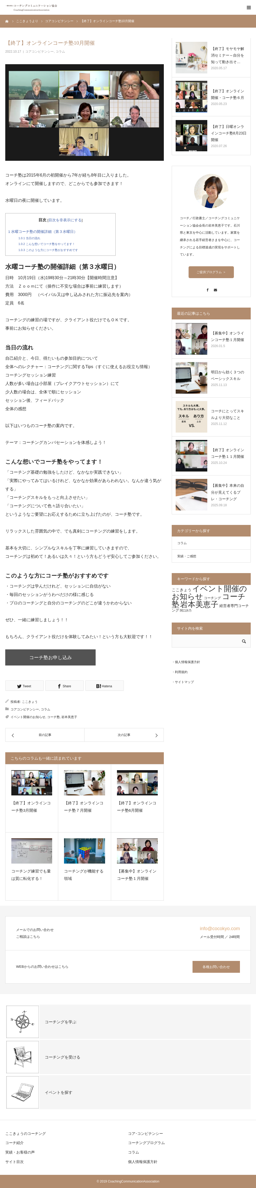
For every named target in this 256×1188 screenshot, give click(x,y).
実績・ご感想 (186, 556)
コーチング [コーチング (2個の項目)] (212, 598)
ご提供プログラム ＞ (211, 272)
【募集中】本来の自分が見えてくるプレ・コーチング (227, 492)
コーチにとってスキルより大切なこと (227, 414)
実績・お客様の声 (20, 1152)
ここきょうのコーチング (25, 1133)
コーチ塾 (53, 717)
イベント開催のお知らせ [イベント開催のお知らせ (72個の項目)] (209, 592)
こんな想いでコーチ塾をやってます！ (46, 243)
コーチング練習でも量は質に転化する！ (31, 875)
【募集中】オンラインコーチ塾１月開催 (136, 875)
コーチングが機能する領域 (84, 875)
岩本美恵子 (69, 717)
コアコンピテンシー (39, 51)
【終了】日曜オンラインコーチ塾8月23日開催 (229, 133)
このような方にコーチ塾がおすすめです (48, 250)
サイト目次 (14, 1162)
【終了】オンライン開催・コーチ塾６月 (227, 94)
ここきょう (30, 702)
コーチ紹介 (14, 1143)
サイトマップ (184, 682)
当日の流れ (29, 238)
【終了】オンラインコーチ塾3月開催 (31, 807)
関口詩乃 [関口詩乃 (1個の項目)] (185, 610)
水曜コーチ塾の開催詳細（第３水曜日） (42, 232)
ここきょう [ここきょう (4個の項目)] (181, 590)
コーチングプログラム (146, 1143)
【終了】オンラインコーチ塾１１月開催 (227, 453)
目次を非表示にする (65, 220)
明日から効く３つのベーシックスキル (227, 375)
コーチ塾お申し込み (51, 657)
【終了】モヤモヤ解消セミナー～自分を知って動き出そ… (227, 55)
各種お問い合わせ (216, 967)
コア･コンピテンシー (145, 1133)
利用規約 (181, 672)
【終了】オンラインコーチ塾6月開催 (136, 807)
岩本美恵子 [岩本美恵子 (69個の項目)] (199, 604)
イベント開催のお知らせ (28, 717)
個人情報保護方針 (187, 662)
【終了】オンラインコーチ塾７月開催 (84, 807)
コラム (60, 51)
